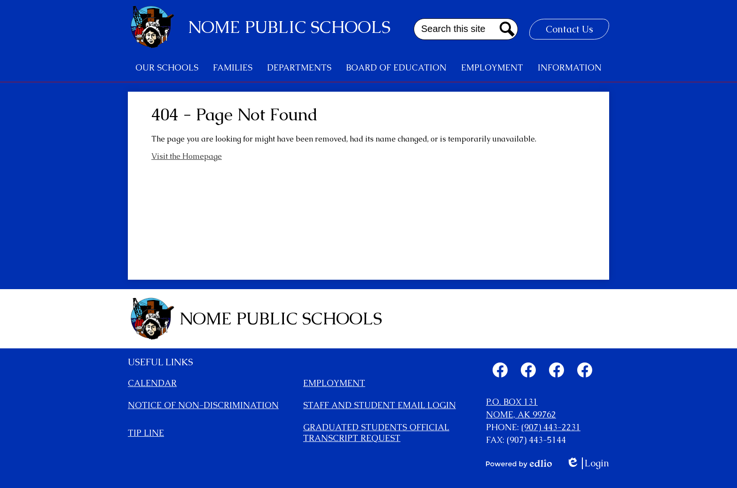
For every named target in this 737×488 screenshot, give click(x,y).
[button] (167, 67)
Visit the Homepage (186, 156)
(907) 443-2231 (550, 427)
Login (587, 463)
